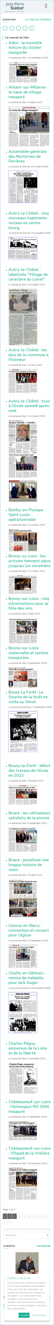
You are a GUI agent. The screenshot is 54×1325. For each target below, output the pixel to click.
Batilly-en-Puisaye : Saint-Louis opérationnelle (26, 514)
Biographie (43, 1246)
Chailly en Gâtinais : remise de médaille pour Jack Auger (26, 977)
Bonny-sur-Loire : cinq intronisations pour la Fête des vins (28, 603)
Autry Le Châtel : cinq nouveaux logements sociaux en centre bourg (28, 220)
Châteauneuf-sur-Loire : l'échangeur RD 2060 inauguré (29, 1106)
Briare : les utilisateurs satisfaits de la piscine (29, 815)
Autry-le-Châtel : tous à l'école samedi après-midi (29, 405)
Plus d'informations (16, 1308)
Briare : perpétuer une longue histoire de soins (28, 864)
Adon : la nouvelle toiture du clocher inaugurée (25, 47)
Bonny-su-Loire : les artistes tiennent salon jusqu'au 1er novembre (29, 560)
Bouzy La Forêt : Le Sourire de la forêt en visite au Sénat (28, 697)
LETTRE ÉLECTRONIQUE (37, 19)
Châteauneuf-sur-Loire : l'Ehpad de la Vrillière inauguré (29, 1153)
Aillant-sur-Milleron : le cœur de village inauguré (28, 92)
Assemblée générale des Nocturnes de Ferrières (27, 156)
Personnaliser (39, 1315)
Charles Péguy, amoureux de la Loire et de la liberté (27, 1048)
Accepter (24, 1315)
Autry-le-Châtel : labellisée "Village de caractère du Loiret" (28, 274)
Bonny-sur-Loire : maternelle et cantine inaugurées (28, 652)
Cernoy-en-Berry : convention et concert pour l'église (28, 930)
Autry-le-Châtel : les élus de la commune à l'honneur (28, 354)
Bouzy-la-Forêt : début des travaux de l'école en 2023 (29, 770)
